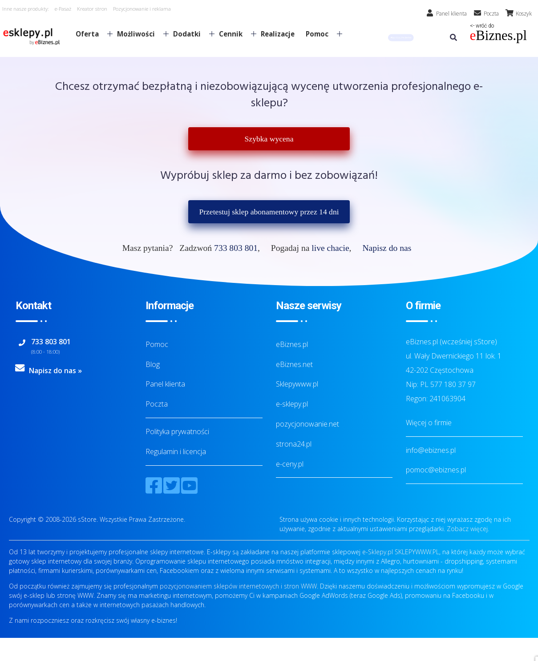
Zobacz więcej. (468, 528)
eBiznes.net (294, 364)
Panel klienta (165, 384)
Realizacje (278, 33)
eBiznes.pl (292, 344)
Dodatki (190, 33)
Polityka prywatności (177, 431)
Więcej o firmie (429, 422)
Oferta (90, 33)
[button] (400, 37)
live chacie (330, 248)
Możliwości (139, 33)
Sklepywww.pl (297, 384)
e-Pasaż (63, 8)
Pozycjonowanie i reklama (142, 8)
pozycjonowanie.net (307, 424)
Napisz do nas (386, 248)
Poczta (157, 404)
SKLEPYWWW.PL (417, 552)
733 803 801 (236, 248)
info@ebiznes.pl (431, 450)
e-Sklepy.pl (377, 552)
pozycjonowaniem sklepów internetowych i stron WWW (238, 586)
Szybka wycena (269, 138)
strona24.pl (293, 444)
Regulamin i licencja (176, 451)
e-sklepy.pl (292, 404)
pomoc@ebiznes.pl (436, 470)
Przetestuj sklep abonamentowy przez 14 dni (269, 211)
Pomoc (320, 33)
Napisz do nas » (55, 370)
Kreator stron (92, 8)
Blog (153, 364)
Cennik (234, 33)
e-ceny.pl (289, 464)
